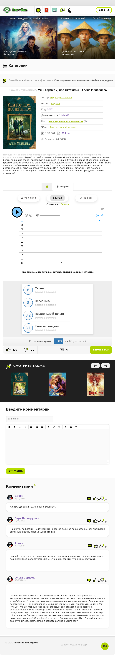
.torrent (28, 198)
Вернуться (100, 350)
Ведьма (55, 104)
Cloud (86, 198)
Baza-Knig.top (29, 643)
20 (29, 350)
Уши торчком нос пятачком (66, 121)
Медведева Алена (61, 98)
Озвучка (64, 187)
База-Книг (15, 80)
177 (12, 349)
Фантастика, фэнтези (37, 80)
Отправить (15, 471)
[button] (9, 426)
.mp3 (57, 198)
